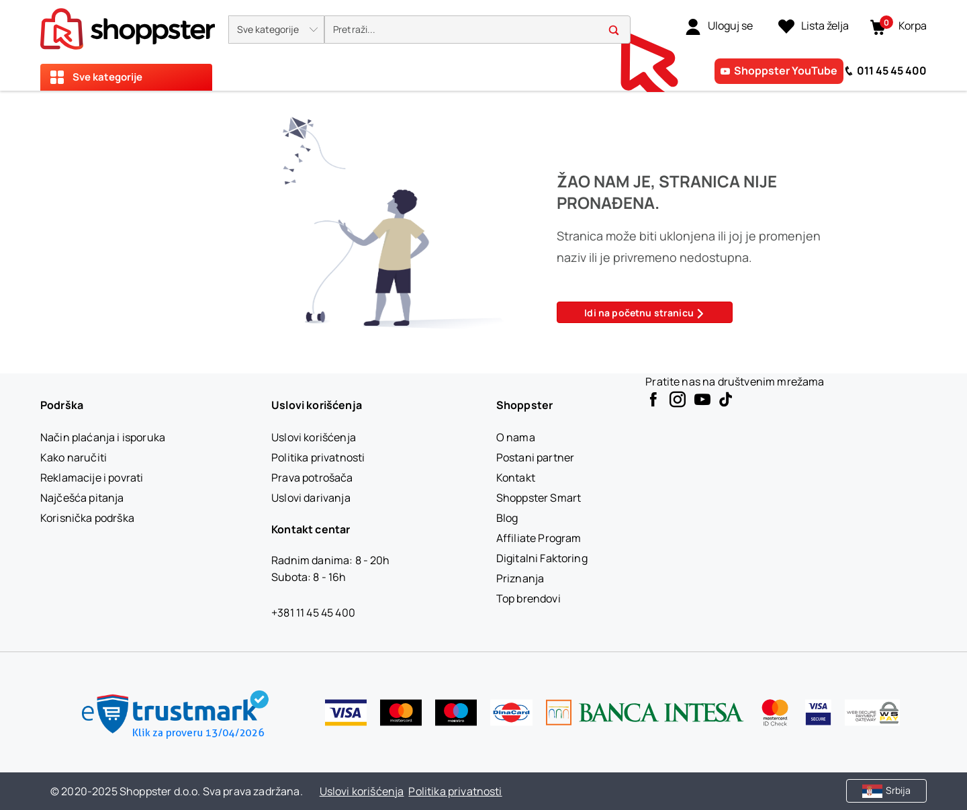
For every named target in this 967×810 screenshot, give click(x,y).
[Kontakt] (515, 477)
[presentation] (483, 45)
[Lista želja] (813, 26)
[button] (276, 29)
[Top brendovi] (528, 598)
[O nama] (515, 437)
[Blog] (507, 517)
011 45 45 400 (892, 70)
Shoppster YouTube (785, 70)
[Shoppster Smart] (538, 497)
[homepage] (127, 24)
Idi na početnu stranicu (644, 312)
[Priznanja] (520, 578)
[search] (477, 30)
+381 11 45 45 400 (313, 612)
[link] (719, 26)
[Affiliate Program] (539, 538)
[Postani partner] (535, 457)
